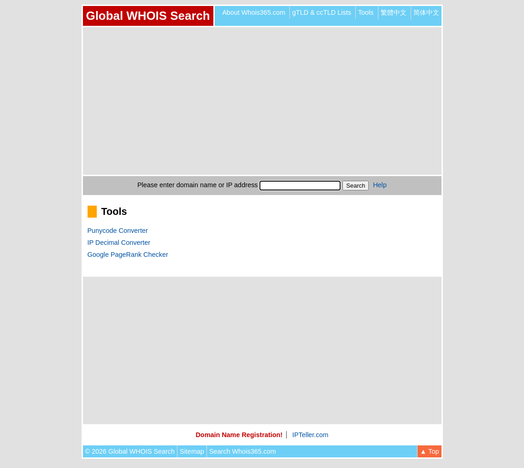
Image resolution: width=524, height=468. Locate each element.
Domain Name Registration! (239, 434)
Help (380, 185)
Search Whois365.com (242, 451)
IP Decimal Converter (119, 242)
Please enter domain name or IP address (197, 185)
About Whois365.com (253, 12)
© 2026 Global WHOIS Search (130, 451)
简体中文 (426, 12)
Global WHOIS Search (148, 15)
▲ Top (429, 451)
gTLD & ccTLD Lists (321, 12)
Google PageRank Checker (128, 254)
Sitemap (192, 451)
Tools (366, 12)
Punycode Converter (118, 230)
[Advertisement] (262, 101)
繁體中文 (393, 12)
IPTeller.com (310, 434)
